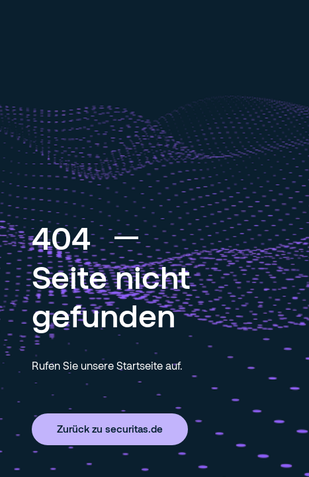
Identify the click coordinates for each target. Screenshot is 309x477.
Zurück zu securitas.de (110, 429)
